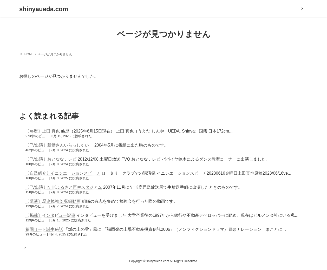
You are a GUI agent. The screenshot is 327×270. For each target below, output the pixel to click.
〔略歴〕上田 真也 (42, 131)
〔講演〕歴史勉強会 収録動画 (53, 201)
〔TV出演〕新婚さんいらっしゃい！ (59, 145)
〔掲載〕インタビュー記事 (50, 215)
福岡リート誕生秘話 (44, 229)
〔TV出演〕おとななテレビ (50, 159)
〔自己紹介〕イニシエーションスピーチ (62, 173)
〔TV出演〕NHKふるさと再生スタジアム (63, 187)
